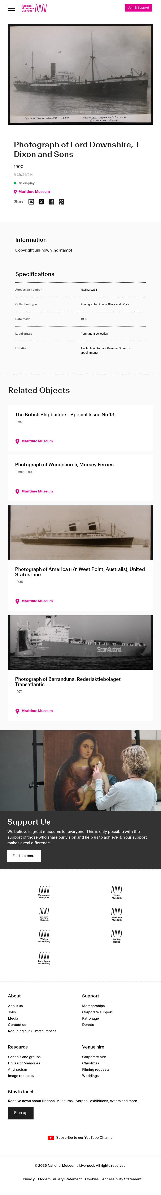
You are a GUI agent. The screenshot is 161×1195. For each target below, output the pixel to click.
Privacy (29, 1179)
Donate (88, 1025)
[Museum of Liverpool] (44, 892)
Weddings (90, 1076)
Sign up (21, 1113)
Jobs (12, 1012)
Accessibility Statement (122, 1179)
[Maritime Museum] (116, 914)
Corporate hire (94, 1057)
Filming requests (96, 1070)
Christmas (90, 1063)
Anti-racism (17, 1070)
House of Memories (24, 1063)
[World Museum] (116, 892)
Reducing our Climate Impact (32, 1031)
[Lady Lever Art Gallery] (44, 958)
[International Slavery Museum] (44, 914)
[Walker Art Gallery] (44, 936)
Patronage (90, 1018)
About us (15, 1006)
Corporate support (97, 1012)
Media (13, 1018)
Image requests (21, 1076)
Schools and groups (24, 1057)
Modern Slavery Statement (60, 1179)
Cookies (92, 1179)
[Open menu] (11, 8)
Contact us (17, 1025)
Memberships (93, 1006)
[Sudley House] (116, 936)
